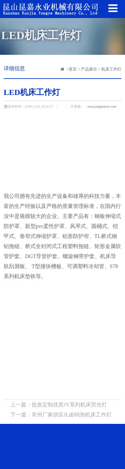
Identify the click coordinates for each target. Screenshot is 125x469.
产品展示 (89, 69)
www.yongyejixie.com (101, 106)
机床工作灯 (111, 69)
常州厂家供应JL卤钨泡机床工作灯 (72, 415)
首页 (73, 69)
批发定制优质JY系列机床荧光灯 (69, 405)
